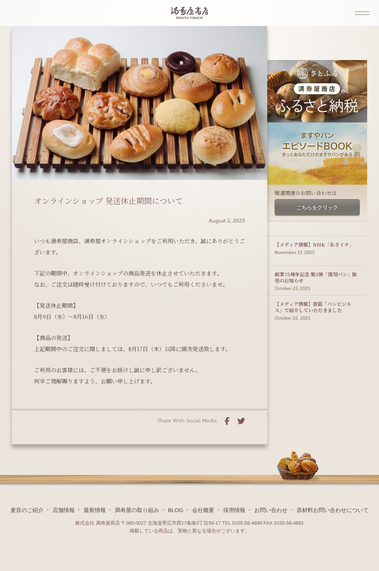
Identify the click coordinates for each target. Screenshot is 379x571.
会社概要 (203, 510)
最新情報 (95, 510)
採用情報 (234, 510)
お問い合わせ (271, 510)
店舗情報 (64, 510)
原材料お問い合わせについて (332, 510)
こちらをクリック (317, 207)
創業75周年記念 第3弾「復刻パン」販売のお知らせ (317, 271)
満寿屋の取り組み (137, 510)
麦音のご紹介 (27, 510)
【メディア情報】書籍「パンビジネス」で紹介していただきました (317, 300)
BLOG (176, 510)
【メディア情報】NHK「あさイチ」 (317, 238)
